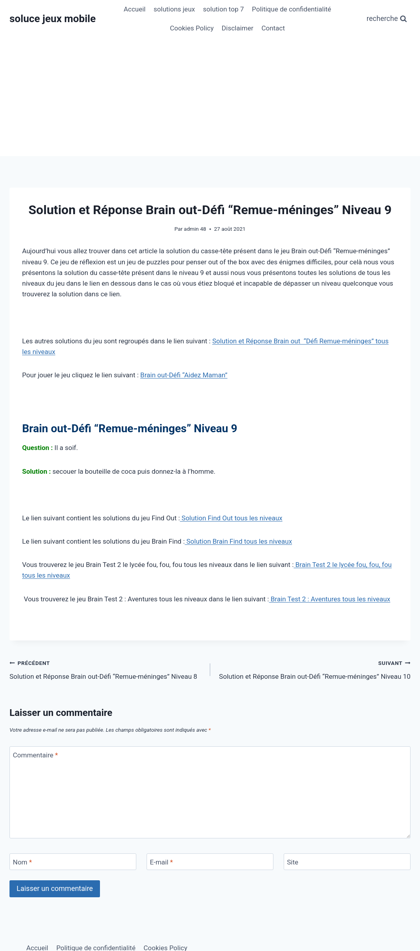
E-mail (161, 862)
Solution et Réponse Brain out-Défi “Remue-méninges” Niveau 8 (106, 669)
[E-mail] (210, 861)
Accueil (135, 9)
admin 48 (195, 229)
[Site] (347, 861)
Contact (273, 28)
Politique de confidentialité (291, 9)
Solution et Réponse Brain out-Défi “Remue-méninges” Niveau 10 (314, 669)
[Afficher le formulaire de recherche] (387, 18)
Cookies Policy (192, 28)
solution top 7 (223, 9)
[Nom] (72, 861)
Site (292, 862)
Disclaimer (237, 28)
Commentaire (35, 755)
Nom (22, 862)
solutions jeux (174, 9)
